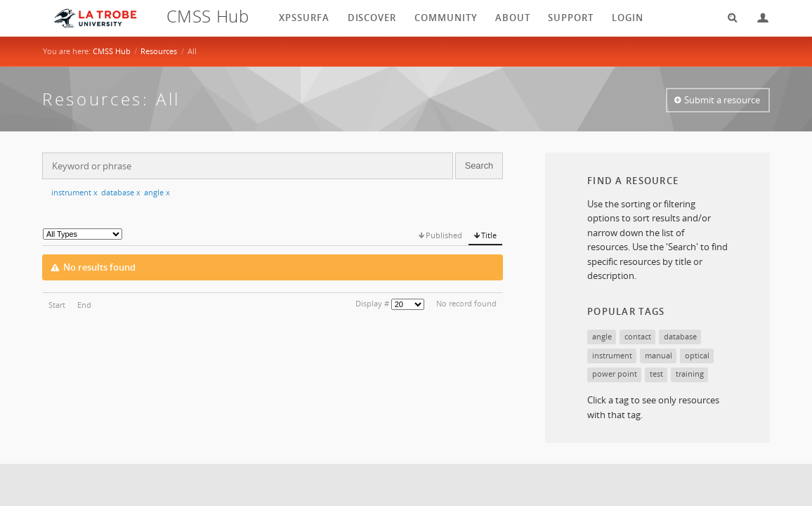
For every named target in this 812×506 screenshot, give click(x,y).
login (627, 17)
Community (446, 17)
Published (444, 235)
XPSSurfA (304, 17)
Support (571, 17)
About (512, 17)
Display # (372, 303)
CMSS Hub (112, 51)
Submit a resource (722, 99)
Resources (158, 51)
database (120, 192)
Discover (372, 17)
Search (727, 18)
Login (757, 18)
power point (614, 373)
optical (697, 355)
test (656, 373)
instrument (74, 192)
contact (637, 336)
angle (157, 192)
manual (658, 355)
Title (489, 235)
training (690, 373)
